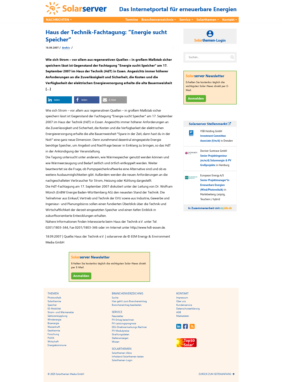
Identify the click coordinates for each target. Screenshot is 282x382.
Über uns (181, 301)
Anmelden (81, 276)
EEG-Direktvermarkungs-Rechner (129, 327)
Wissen (115, 341)
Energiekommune (57, 345)
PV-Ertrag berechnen (123, 319)
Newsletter (117, 316)
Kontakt (228, 19)
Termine (131, 19)
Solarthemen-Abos (122, 353)
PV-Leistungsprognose (124, 323)
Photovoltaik (54, 297)
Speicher (52, 305)
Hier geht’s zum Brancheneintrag (129, 301)
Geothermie (54, 330)
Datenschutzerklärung (188, 308)
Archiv (66, 48)
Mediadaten (182, 316)
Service (185, 19)
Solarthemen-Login (122, 360)
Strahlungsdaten (120, 334)
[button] (59, 99)
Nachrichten (57, 19)
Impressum (182, 297)
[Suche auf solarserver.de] (232, 57)
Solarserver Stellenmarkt (210, 124)
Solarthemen (206, 19)
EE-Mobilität (54, 308)
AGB (178, 312)
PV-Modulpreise (120, 330)
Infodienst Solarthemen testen (128, 356)
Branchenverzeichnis (157, 19)
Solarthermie (54, 301)
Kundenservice (184, 305)
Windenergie (54, 319)
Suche (115, 297)
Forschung (53, 334)
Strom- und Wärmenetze (61, 312)
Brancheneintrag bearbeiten (127, 305)
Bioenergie (53, 323)
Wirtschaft (53, 341)
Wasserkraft (54, 327)
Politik (51, 338)
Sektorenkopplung (57, 316)
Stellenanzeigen (120, 338)
